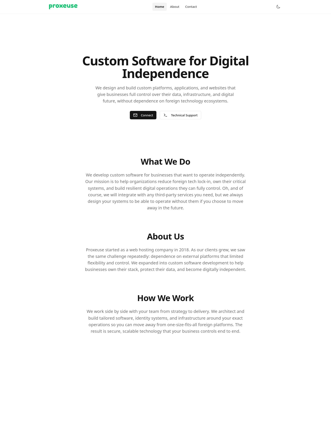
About (174, 6)
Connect (143, 115)
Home (159, 6)
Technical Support (180, 115)
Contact (191, 6)
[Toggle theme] (278, 7)
